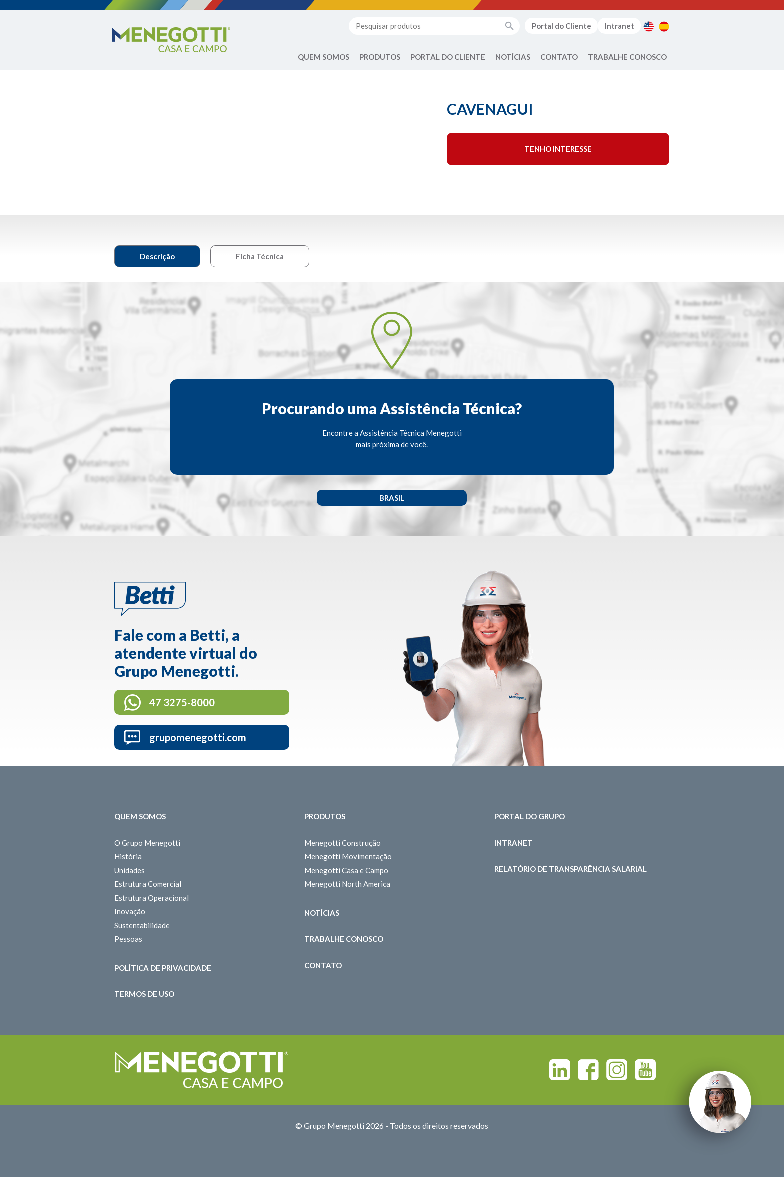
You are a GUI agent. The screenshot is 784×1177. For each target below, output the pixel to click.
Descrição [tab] (157, 256)
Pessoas (128, 939)
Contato (559, 57)
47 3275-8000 (182, 702)
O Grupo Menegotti (147, 843)
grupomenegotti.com (198, 738)
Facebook (588, 1070)
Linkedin (560, 1070)
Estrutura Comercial (148, 884)
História (128, 856)
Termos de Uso (144, 994)
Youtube (645, 1070)
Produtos (380, 57)
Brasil (392, 498)
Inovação (130, 911)
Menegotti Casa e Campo (346, 870)
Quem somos (140, 816)
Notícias (513, 57)
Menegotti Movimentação (348, 856)
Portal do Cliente (562, 26)
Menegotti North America (347, 884)
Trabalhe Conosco (627, 57)
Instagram (617, 1070)
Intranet (619, 26)
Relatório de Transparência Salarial (570, 869)
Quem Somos (324, 57)
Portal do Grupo (529, 816)
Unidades (129, 870)
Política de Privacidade (163, 968)
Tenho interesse (558, 149)
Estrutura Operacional (151, 898)
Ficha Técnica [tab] (260, 256)
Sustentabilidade (142, 925)
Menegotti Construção (342, 843)
